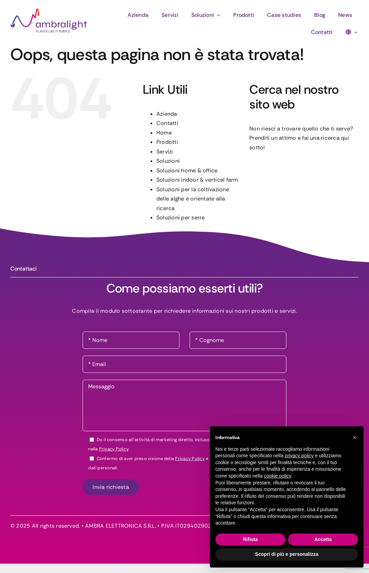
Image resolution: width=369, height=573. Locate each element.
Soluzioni (168, 160)
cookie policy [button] (277, 476)
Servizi (164, 151)
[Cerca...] (304, 167)
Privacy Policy (113, 449)
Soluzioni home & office (187, 170)
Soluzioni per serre (180, 217)
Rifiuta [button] (250, 539)
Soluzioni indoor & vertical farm (197, 179)
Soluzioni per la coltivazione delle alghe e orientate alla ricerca (192, 199)
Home (164, 132)
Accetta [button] (323, 539)
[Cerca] (257, 167)
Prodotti (167, 142)
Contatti (167, 123)
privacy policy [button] (299, 455)
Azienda (166, 113)
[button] (354, 437)
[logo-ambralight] (48, 10)
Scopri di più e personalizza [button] (286, 554)
